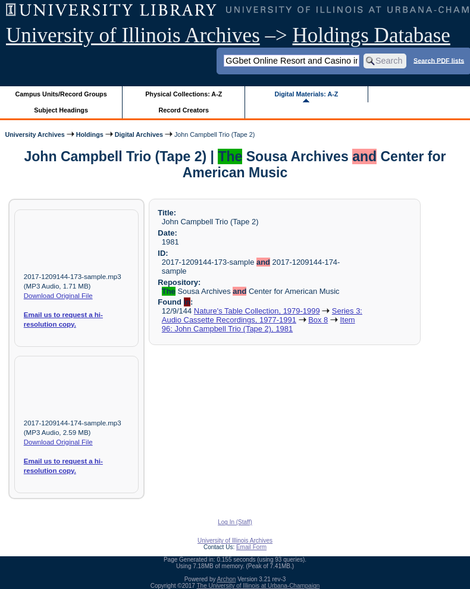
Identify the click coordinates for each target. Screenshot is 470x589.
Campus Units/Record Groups (61, 94)
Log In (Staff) (235, 522)
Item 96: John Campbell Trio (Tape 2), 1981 (258, 324)
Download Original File (58, 295)
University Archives (34, 134)
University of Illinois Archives (133, 35)
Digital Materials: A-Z (306, 94)
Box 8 (318, 319)
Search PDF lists (438, 60)
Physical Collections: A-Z (183, 94)
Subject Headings (61, 110)
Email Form (251, 547)
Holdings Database (371, 35)
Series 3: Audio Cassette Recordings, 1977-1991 (262, 315)
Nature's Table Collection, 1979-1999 (257, 310)
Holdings (90, 134)
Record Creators (183, 110)
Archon (226, 579)
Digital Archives (139, 134)
